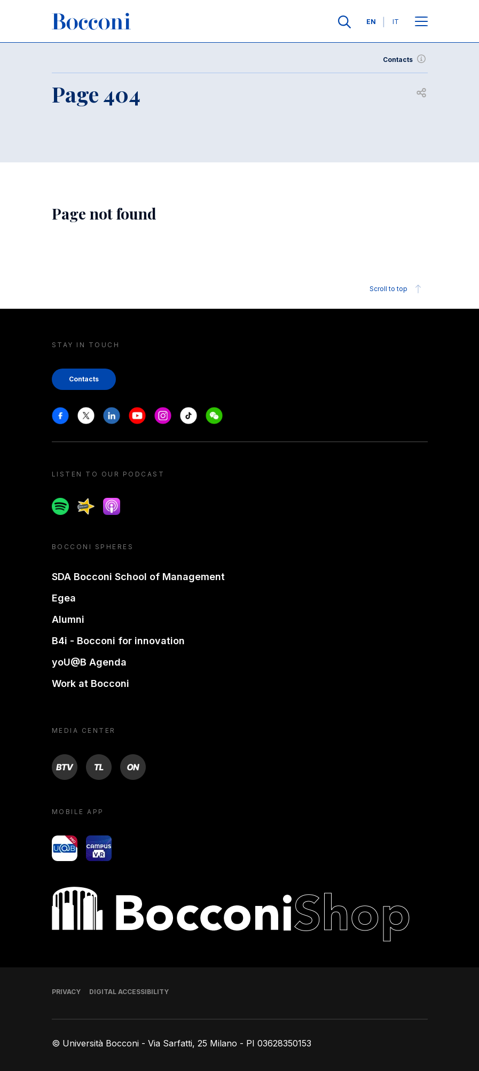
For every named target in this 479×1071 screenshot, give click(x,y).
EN (371, 22)
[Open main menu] (421, 22)
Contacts (405, 59)
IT (395, 22)
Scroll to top (397, 289)
